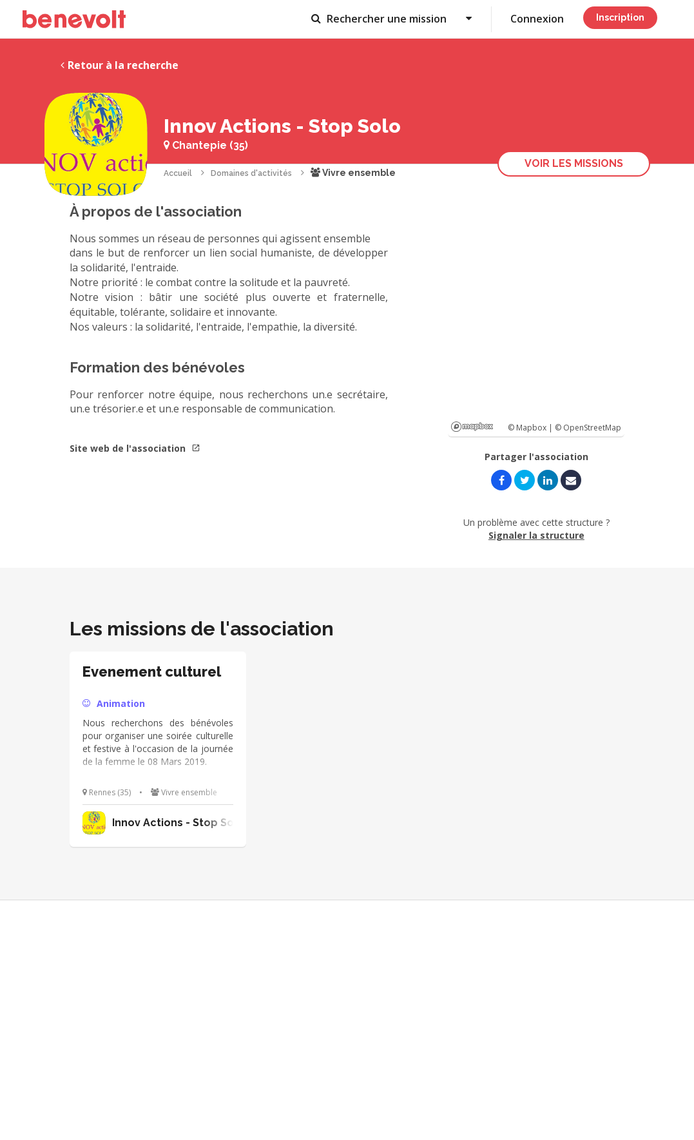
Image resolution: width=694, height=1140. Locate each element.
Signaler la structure (536, 535)
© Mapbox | (531, 427)
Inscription (620, 17)
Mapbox (472, 426)
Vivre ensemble (353, 173)
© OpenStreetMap (588, 427)
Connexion (537, 19)
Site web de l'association (135, 448)
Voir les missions (574, 163)
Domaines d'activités (251, 173)
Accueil (178, 173)
